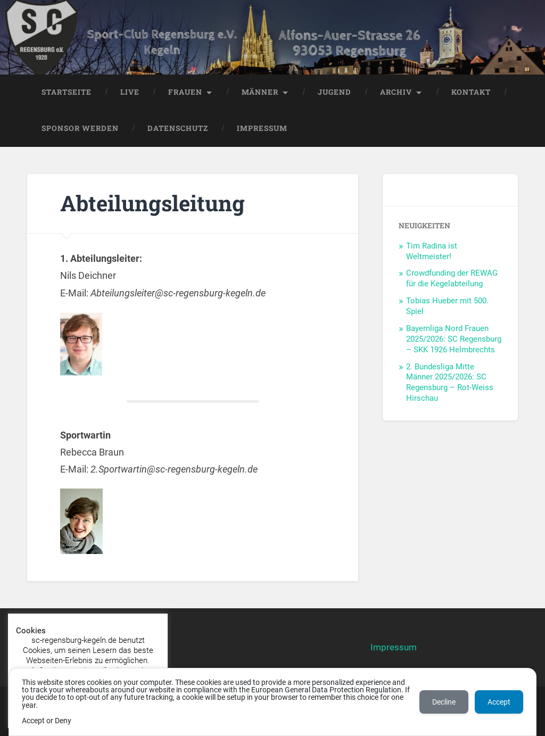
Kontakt (471, 92)
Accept (499, 702)
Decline (444, 702)
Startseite (67, 92)
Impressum (262, 128)
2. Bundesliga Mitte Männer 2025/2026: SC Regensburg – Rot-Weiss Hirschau (449, 382)
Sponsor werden (80, 128)
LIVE (129, 92)
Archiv (396, 92)
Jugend (334, 92)
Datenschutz (177, 128)
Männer (260, 92)
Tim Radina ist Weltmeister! (431, 251)
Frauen (185, 92)
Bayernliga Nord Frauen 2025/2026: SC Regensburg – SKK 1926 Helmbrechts (453, 339)
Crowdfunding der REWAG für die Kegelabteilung (452, 278)
